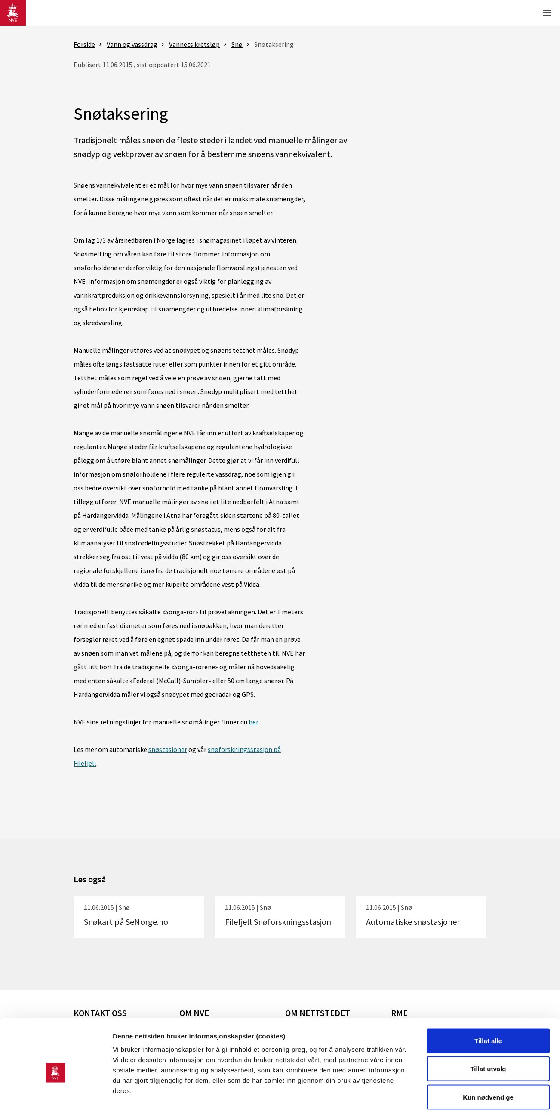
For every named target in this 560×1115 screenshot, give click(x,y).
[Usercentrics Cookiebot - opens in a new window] (55, 1098)
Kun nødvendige (488, 1058)
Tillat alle (488, 1002)
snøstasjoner (167, 749)
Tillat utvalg (488, 1030)
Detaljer (458, 1098)
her (253, 722)
